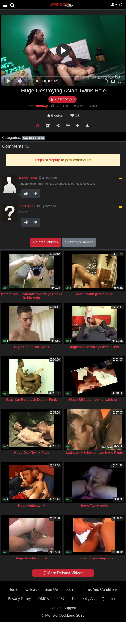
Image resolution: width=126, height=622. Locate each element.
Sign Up (51, 589)
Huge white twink (31, 505)
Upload (31, 589)
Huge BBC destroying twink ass (94, 399)
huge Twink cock (94, 505)
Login (69, 589)
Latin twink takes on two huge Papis (94, 452)
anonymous (28, 177)
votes (55, 116)
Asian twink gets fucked (94, 294)
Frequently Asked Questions (95, 599)
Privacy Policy (19, 599)
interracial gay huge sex (94, 558)
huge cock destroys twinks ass (94, 347)
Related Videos (45, 242)
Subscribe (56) (63, 99)
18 (74, 116)
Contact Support (63, 608)
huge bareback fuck (31, 558)
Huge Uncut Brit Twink (31, 347)
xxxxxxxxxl (27, 206)
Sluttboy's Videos (79, 242)
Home (13, 589)
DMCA (43, 599)
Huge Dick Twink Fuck (31, 452)
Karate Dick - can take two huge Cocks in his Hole (31, 296)
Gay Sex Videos (33, 138)
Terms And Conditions (100, 589)
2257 (60, 599)
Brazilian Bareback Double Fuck (31, 399)
